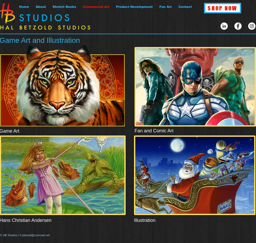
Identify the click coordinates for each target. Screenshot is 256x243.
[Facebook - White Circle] (238, 26)
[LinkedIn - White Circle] (224, 26)
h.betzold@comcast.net (35, 235)
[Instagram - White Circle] (251, 26)
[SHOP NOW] (222, 8)
